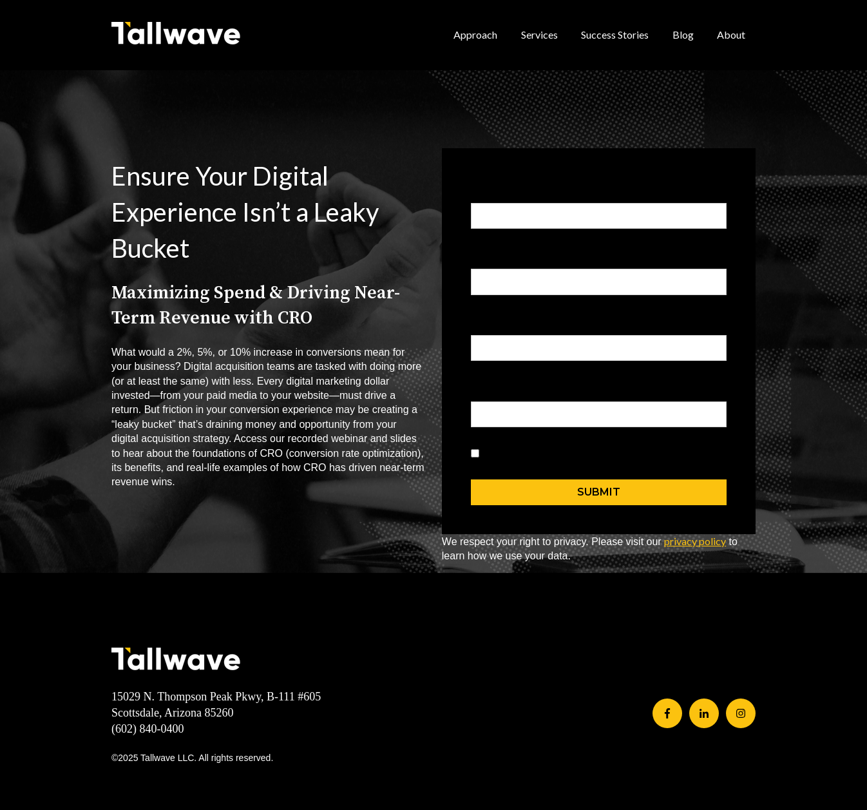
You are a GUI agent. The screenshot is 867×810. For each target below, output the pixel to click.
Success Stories (615, 34)
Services (539, 34)
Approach (475, 34)
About (731, 34)
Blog (683, 34)
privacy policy (695, 541)
